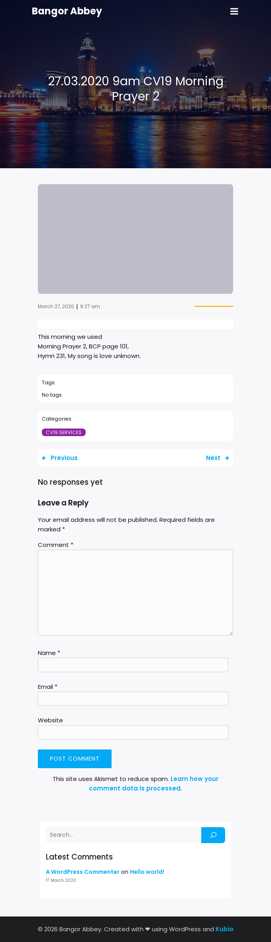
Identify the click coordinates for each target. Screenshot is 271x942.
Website (50, 720)
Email (47, 686)
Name (49, 653)
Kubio (225, 929)
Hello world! (147, 872)
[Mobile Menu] (234, 11)
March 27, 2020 (56, 306)
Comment (55, 545)
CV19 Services (64, 432)
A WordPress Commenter (83, 872)
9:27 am (90, 306)
